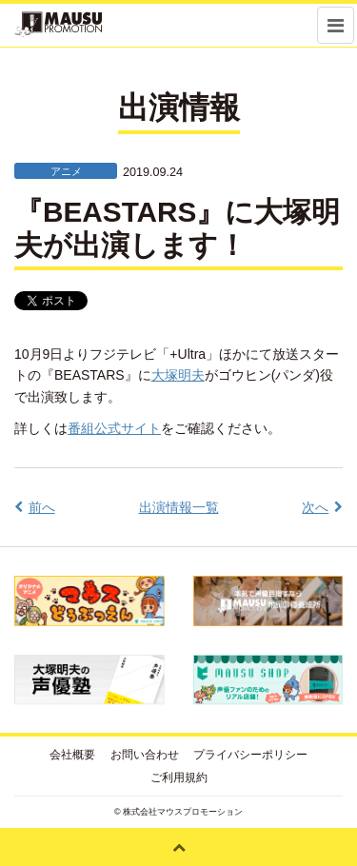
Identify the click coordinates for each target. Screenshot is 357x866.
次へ (315, 507)
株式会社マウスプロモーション (183, 812)
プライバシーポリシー (250, 754)
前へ (42, 507)
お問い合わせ (144, 754)
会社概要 (72, 754)
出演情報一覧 (179, 507)
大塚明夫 (178, 375)
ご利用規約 (179, 777)
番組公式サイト (114, 428)
